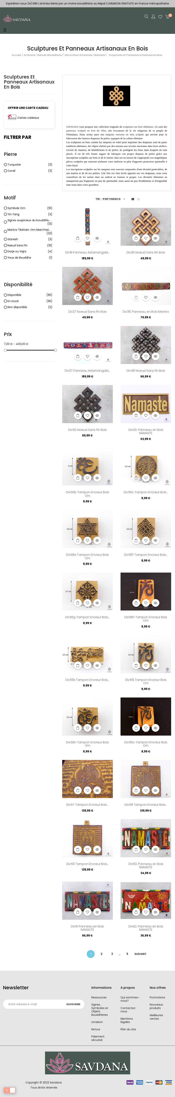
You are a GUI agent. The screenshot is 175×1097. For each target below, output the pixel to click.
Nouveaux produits (156, 1006)
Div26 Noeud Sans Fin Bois (146, 253)
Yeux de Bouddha (30, 258)
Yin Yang (30, 214)
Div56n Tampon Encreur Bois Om (87, 744)
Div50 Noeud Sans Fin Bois (87, 430)
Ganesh (30, 239)
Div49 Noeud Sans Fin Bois (146, 371)
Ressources (99, 997)
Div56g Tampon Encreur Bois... (87, 617)
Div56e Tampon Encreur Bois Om (87, 556)
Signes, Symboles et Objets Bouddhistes (99, 1010)
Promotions (157, 997)
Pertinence (114, 199)
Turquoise (30, 164)
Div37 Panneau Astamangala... (87, 371)
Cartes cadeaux (28, 118)
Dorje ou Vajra (30, 251)
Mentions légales (127, 1020)
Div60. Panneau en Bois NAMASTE (145, 866)
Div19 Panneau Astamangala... (87, 253)
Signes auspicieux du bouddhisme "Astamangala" (30, 222)
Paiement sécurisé (97, 1038)
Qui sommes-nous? (130, 999)
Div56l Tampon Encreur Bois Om (146, 682)
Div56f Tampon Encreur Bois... (146, 555)
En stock (30, 301)
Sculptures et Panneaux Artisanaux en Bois (29, 82)
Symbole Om (30, 208)
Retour (95, 1029)
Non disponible (30, 307)
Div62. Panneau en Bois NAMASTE (145, 928)
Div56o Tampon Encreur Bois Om (145, 744)
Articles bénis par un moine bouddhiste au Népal (72, 3)
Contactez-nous (129, 1009)
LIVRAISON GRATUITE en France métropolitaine (138, 3)
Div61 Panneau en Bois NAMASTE (87, 928)
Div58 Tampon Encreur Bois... (146, 805)
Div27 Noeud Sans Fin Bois (87, 312)
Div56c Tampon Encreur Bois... (146, 492)
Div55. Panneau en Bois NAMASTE (145, 431)
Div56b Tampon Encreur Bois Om (87, 494)
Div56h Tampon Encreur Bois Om (145, 619)
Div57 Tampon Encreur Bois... (87, 805)
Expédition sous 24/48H (22, 3)
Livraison (97, 1022)
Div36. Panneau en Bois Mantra (146, 312)
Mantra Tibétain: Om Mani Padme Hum (30, 231)
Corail (30, 171)
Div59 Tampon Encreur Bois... (87, 864)
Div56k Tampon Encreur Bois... (87, 680)
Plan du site (128, 1029)
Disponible (30, 295)
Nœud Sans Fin (30, 245)
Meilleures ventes (156, 1017)
